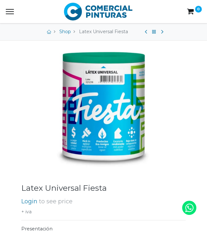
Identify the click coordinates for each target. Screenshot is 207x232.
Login (29, 201)
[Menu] (10, 11)
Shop (65, 31)
